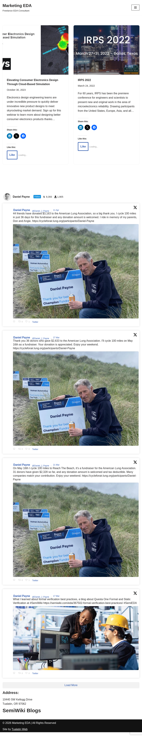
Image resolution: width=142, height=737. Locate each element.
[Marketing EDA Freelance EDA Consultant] (17, 7)
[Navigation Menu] (135, 7)
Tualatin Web (19, 734)
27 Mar (56, 338)
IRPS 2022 (84, 80)
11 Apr (56, 210)
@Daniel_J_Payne (40, 211)
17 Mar (56, 597)
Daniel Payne (21, 210)
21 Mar (56, 465)
